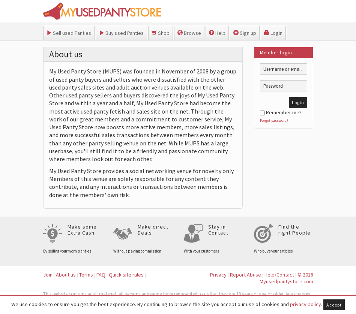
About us (66, 274)
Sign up (244, 33)
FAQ (100, 274)
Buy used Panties (121, 33)
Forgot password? (274, 120)
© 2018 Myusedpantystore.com (286, 278)
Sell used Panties (69, 33)
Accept (334, 305)
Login (273, 33)
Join (48, 274)
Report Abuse (245, 274)
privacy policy (305, 304)
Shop (161, 33)
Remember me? (281, 112)
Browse (189, 33)
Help (217, 33)
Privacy (218, 274)
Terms (86, 274)
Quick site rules (126, 274)
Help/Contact (279, 274)
